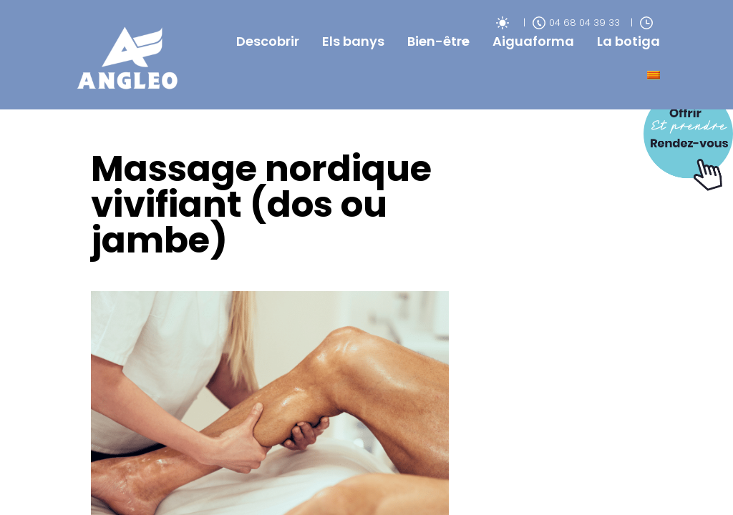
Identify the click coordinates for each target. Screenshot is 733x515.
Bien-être (438, 41)
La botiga (628, 41)
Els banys (353, 41)
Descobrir (267, 41)
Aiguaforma (533, 41)
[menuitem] (653, 75)
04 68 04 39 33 (576, 22)
